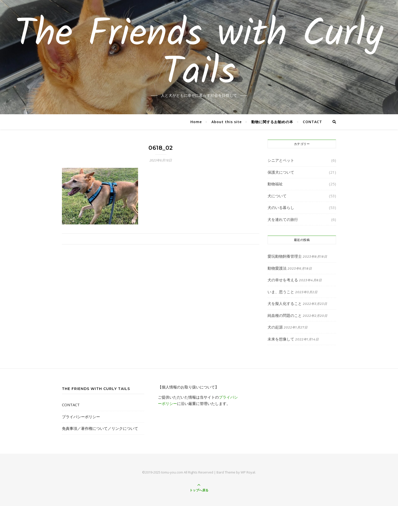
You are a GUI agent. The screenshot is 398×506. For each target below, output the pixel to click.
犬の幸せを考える (283, 279)
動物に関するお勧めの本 (272, 121)
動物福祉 (275, 183)
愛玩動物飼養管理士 (285, 256)
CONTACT (312, 121)
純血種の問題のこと (285, 315)
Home (196, 121)
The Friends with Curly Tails (199, 54)
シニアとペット (281, 160)
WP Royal (248, 472)
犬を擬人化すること (285, 303)
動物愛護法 (277, 268)
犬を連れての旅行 (283, 219)
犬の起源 (275, 327)
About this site (226, 121)
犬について (277, 195)
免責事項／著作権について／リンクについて (100, 428)
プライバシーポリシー (81, 416)
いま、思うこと (281, 291)
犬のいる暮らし (281, 207)
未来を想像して (281, 338)
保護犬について (281, 172)
